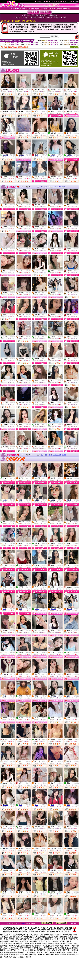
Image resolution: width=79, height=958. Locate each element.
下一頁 (55, 186)
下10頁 (59, 186)
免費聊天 (12, 446)
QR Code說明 (74, 47)
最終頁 (64, 186)
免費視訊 (12, 89)
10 (51, 186)
